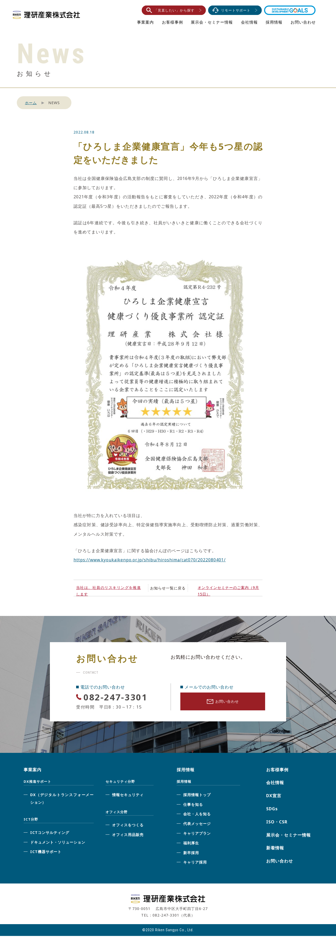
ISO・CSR (276, 823)
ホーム (31, 102)
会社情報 (249, 22)
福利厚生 (191, 843)
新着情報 (275, 849)
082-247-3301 (118, 696)
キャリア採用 (195, 863)
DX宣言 (273, 797)
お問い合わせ (303, 22)
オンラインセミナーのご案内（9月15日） (228, 591)
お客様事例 (172, 22)
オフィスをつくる (128, 825)
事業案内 (145, 22)
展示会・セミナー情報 (212, 22)
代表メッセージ (197, 824)
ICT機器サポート (45, 852)
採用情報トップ (197, 795)
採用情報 (274, 22)
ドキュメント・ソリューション (57, 842)
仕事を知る (193, 805)
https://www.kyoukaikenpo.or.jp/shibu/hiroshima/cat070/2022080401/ (151, 560)
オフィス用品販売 (128, 835)
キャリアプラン (197, 834)
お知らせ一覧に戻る (168, 587)
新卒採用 (191, 853)
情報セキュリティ (128, 795)
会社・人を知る (197, 814)
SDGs (272, 810)
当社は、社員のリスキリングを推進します (108, 591)
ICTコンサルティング (49, 833)
